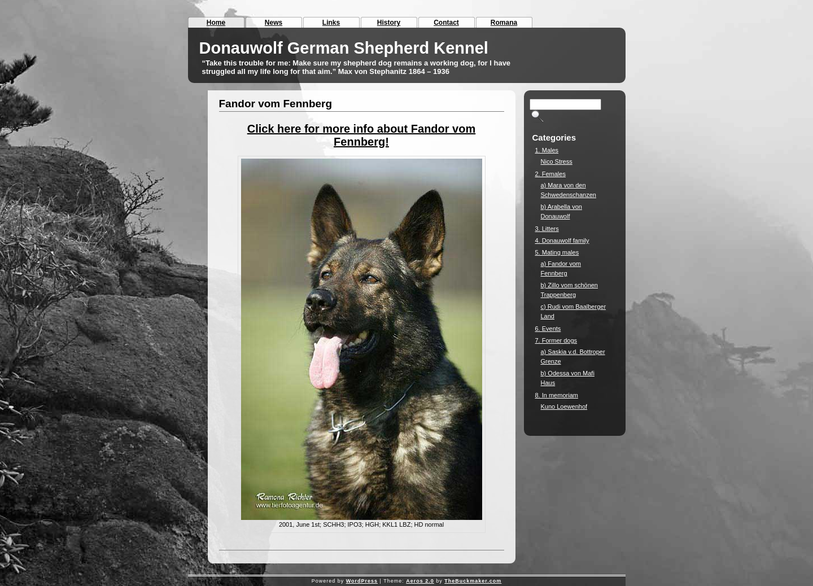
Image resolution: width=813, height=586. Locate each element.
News (273, 23)
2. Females (550, 173)
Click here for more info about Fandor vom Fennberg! (361, 135)
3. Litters (547, 228)
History (388, 23)
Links (331, 23)
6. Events (548, 328)
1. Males (547, 150)
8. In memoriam (556, 395)
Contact (446, 23)
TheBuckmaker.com (472, 581)
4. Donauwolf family (562, 240)
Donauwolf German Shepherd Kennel (343, 48)
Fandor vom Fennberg (276, 104)
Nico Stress (556, 161)
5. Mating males (557, 252)
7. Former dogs (556, 340)
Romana (504, 23)
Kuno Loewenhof (564, 406)
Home (216, 23)
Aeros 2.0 (420, 581)
